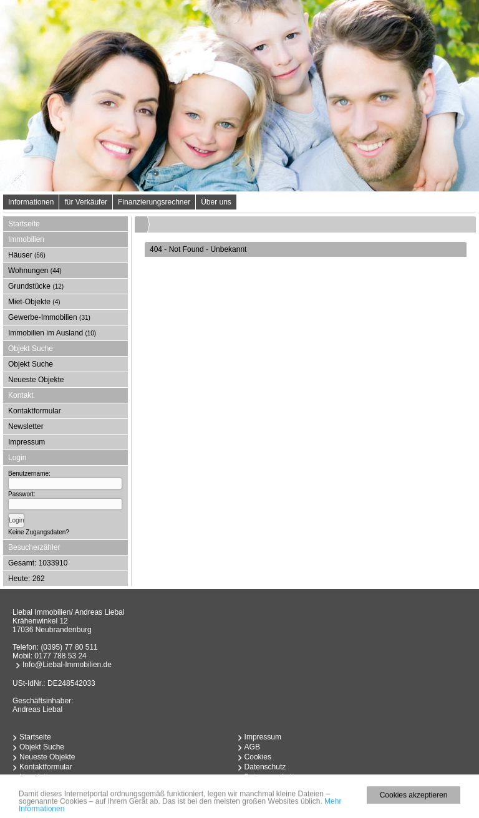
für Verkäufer (85, 202)
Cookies (257, 757)
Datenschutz (265, 767)
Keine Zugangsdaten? (38, 532)
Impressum (26, 442)
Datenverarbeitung (275, 776)
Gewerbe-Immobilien (49, 317)
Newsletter (26, 426)
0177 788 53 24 (60, 656)
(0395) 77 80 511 (69, 647)
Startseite (24, 223)
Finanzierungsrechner (154, 202)
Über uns (216, 202)
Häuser (27, 255)
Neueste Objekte (36, 379)
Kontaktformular (34, 411)
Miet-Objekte (34, 301)
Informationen (31, 202)
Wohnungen (35, 270)
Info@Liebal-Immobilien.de (67, 664)
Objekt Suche (30, 364)
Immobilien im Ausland (52, 333)
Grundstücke (36, 286)
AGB (252, 747)
